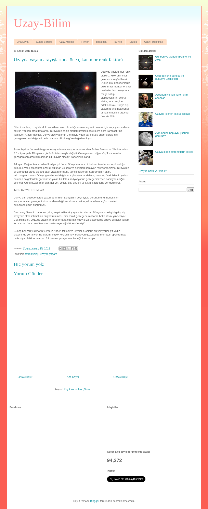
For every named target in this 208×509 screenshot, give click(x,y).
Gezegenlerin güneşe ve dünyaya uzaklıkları (169, 77)
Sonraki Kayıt (24, 376)
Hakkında (101, 41)
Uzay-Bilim (42, 23)
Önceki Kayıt (120, 376)
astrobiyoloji (32, 253)
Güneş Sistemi (44, 41)
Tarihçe (118, 41)
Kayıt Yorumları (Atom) (77, 389)
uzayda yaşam (48, 253)
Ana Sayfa (22, 41)
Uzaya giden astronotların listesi (174, 151)
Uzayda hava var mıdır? (153, 170)
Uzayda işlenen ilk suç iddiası (172, 113)
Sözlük (133, 41)
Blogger (94, 500)
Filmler (85, 41)
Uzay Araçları (66, 41)
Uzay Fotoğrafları (153, 41)
